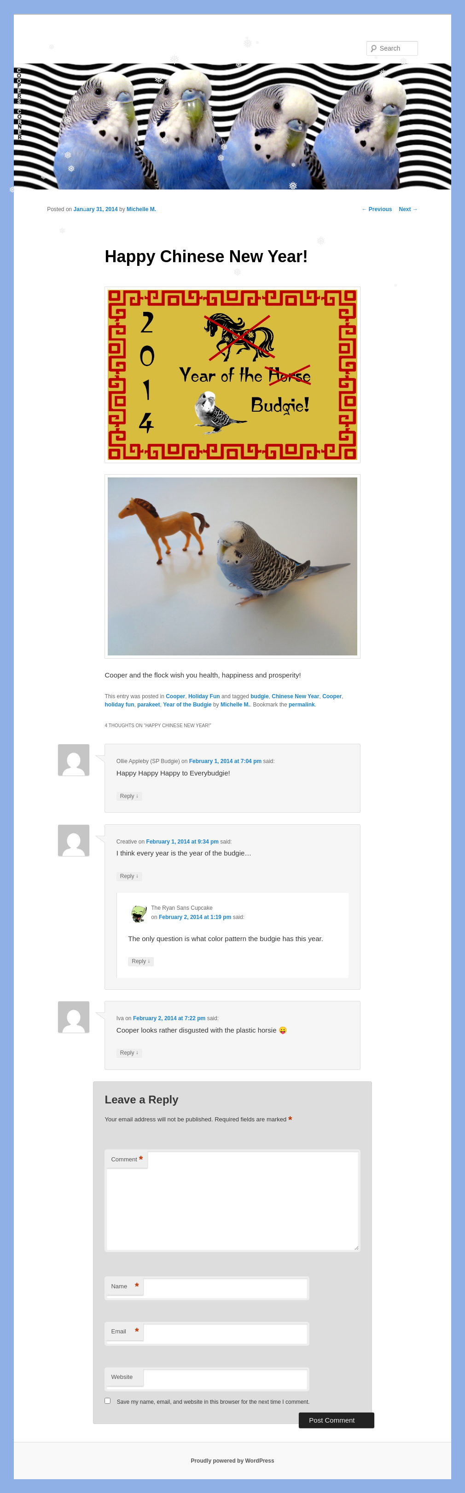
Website (122, 1376)
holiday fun (119, 704)
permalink (302, 704)
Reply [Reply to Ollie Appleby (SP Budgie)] (129, 796)
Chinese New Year (295, 696)
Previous (376, 209)
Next (408, 209)
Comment (127, 1159)
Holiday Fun (204, 696)
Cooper (175, 696)
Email (125, 1331)
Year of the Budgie (187, 704)
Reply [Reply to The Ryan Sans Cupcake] (141, 961)
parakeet (148, 704)
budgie (259, 696)
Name (125, 1286)
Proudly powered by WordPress (232, 1461)
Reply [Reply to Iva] (129, 1053)
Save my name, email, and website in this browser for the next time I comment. (213, 1402)
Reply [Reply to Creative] (129, 876)
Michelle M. (141, 209)
